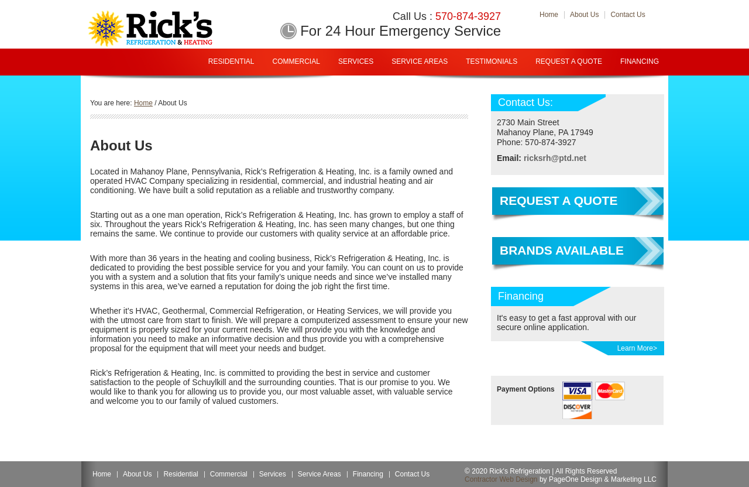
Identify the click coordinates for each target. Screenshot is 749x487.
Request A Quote (568, 61)
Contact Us (412, 474)
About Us (137, 474)
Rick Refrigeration (168, 29)
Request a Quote (558, 200)
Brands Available (562, 250)
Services (355, 61)
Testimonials (491, 61)
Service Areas (419, 61)
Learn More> (637, 348)
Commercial (296, 61)
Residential (231, 61)
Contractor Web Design (501, 479)
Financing (639, 61)
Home (101, 474)
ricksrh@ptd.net (555, 158)
